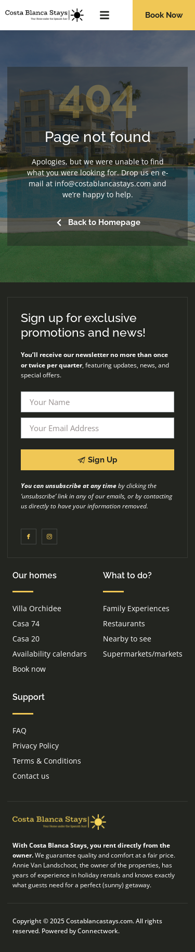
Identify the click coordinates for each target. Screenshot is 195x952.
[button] (104, 15)
